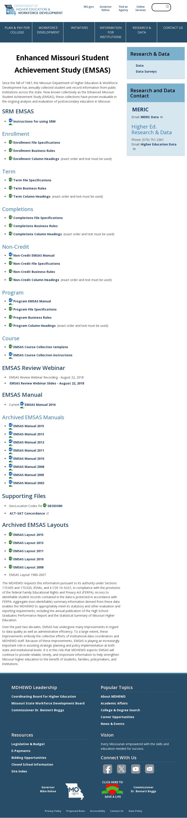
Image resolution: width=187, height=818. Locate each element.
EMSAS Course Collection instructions (42, 355)
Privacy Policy (53, 810)
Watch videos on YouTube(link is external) (133, 765)
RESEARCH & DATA (142, 30)
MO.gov (89, 7)
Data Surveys (146, 71)
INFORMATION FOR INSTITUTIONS (111, 32)
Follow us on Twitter (122, 769)
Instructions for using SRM (34, 121)
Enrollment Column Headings (36, 159)
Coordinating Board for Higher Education (44, 696)
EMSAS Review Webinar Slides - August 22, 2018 (47, 383)
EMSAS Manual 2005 (28, 475)
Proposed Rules (75, 810)
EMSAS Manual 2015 (28, 426)
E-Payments (21, 751)
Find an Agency (123, 8)
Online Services (140, 8)
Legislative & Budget (28, 744)
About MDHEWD (113, 696)
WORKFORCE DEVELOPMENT (48, 30)
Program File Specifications (35, 309)
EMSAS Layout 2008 (28, 567)
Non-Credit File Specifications (36, 263)
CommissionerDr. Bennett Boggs (143, 789)
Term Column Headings (31, 196)
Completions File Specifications (38, 218)
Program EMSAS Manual (32, 301)
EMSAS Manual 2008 (28, 467)
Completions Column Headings (37, 234)
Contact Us (117, 810)
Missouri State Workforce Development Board (48, 703)
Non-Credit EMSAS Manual (33, 255)
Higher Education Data (154, 146)
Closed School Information (32, 764)
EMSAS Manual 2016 (40, 405)
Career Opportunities (117, 717)
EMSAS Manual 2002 (28, 483)
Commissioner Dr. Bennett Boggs (37, 710)
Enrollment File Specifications (36, 142)
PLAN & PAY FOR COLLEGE (17, 30)
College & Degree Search (121, 710)
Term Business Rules (29, 188)
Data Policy (135, 810)
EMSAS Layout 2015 (28, 535)
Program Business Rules (32, 317)
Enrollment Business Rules (34, 151)
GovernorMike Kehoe (48, 789)
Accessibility (97, 810)
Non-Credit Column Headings (36, 280)
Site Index (19, 771)
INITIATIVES (79, 28)
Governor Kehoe (106, 8)
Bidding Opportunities (29, 758)
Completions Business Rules (35, 226)
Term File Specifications (32, 180)
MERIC (140, 109)
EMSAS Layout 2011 (28, 551)
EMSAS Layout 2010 (28, 559)
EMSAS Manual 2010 (28, 458)
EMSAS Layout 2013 (28, 543)
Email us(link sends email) (147, 765)
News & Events (112, 724)
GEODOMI (55, 506)
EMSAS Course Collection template (40, 347)
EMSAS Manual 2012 (28, 442)
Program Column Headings (34, 326)
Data (140, 65)
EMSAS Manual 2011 (28, 450)
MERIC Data (152, 117)
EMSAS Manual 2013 (28, 434)
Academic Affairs (115, 703)
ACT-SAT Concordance (29, 513)
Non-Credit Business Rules (34, 272)
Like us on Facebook (105, 765)
